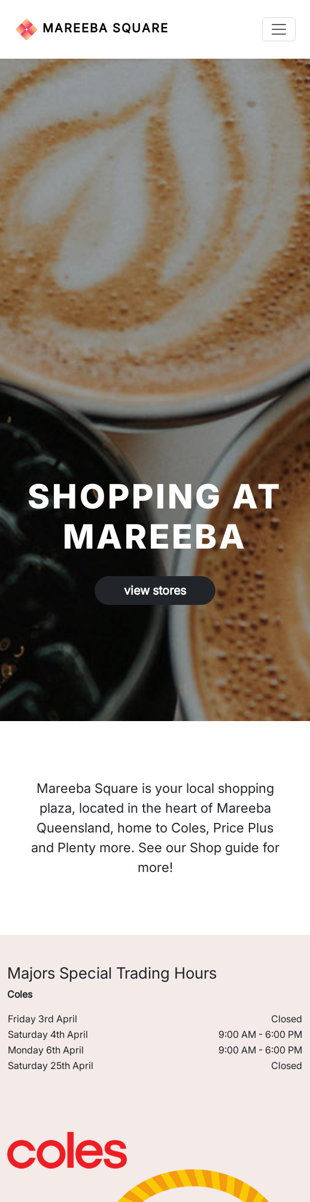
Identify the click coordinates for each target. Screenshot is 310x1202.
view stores (155, 590)
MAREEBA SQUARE (91, 29)
